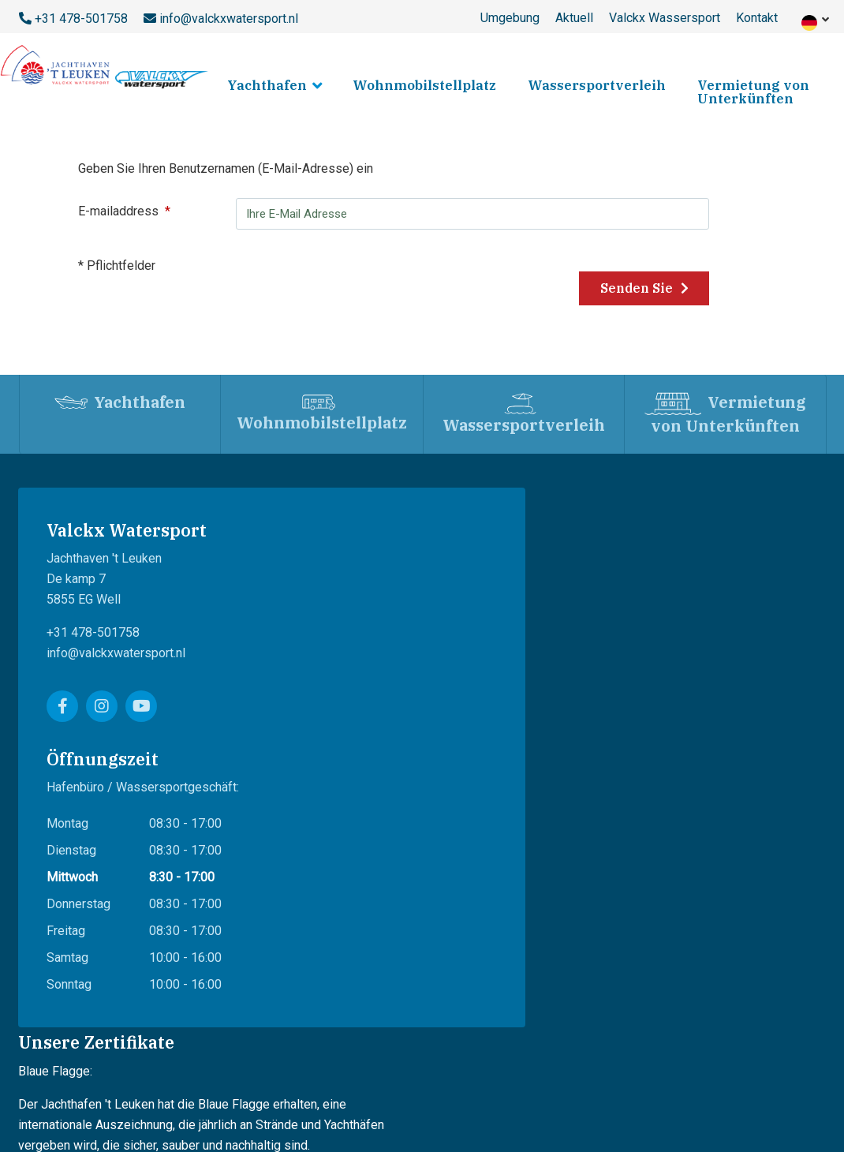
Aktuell (574, 17)
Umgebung (510, 17)
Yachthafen (267, 85)
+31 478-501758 (81, 18)
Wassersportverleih (597, 85)
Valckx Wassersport (664, 17)
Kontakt (757, 17)
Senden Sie (652, 289)
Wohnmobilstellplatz (424, 85)
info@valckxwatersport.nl (228, 18)
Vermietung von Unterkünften (753, 92)
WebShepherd (786, 1015)
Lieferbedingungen (155, 1099)
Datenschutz (248, 1099)
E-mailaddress (129, 211)
